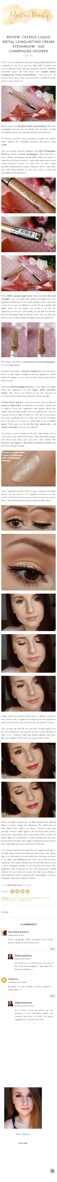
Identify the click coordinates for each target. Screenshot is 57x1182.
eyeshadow (35, 898)
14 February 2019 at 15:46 (17, 982)
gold (46, 898)
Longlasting (25, 900)
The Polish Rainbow (18, 932)
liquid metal (9, 900)
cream (24, 898)
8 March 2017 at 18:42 (22, 959)
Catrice (15, 898)
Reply (52, 949)
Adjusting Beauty (23, 955)
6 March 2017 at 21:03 (16, 935)
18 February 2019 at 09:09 (24, 1006)
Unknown (13, 979)
